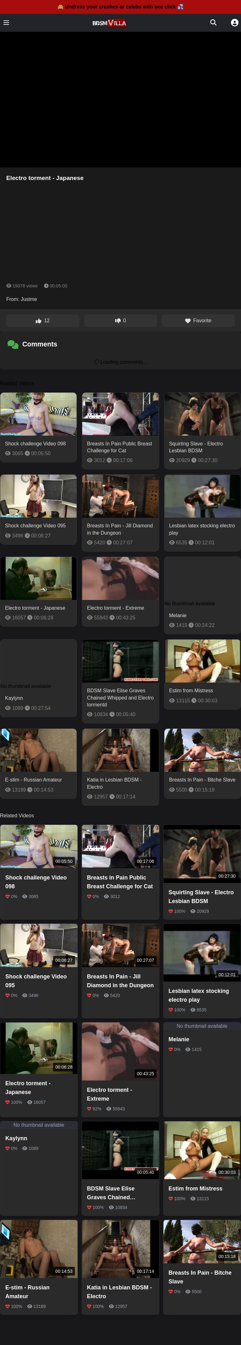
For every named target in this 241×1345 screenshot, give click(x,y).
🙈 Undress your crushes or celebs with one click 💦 (120, 6)
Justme (29, 299)
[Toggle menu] (6, 22)
